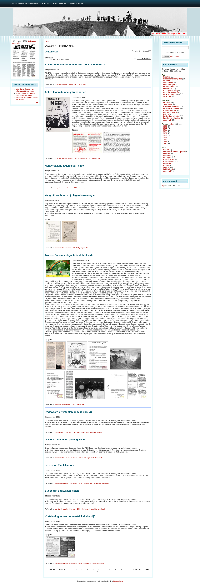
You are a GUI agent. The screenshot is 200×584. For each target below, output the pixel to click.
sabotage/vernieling (61, 483)
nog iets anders (60, 188)
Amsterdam (73, 483)
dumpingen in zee (84, 158)
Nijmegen (68, 432)
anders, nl (167, 96)
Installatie (166, 103)
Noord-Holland (168, 161)
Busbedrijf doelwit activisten (62, 490)
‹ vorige (62, 569)
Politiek (166, 114)
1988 (165, 142)
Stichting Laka (118, 581)
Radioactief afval (169, 110)
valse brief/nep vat (61, 85)
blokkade (58, 158)
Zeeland (68, 248)
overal (71, 85)
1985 (165, 136)
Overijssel (167, 163)
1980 (165, 126)
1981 (75, 85)
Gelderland (167, 156)
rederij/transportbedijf (98, 509)
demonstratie (59, 248)
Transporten (96, 158)
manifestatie (167, 89)
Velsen (70, 158)
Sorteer (133, 58)
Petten (64, 158)
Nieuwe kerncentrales (171, 106)
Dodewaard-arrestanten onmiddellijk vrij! (69, 412)
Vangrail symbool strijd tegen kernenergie (70, 195)
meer (36, 102)
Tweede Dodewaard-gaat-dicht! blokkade (69, 255)
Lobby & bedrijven (170, 112)
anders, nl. (167, 120)
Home (47, 41)
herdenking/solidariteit (171, 116)
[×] (163, 186)
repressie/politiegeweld (94, 432)
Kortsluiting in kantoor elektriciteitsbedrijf (70, 516)
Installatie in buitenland (171, 118)
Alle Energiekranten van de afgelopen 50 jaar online (26, 90)
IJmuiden (70, 188)
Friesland (166, 154)
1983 (165, 132)
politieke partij (87, 483)
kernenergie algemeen (171, 108)
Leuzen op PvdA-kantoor (59, 465)
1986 (165, 138)
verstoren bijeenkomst (171, 93)
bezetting (166, 77)
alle (171, 124)
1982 (165, 130)
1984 (165, 134)
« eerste (52, 569)
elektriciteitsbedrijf (98, 563)
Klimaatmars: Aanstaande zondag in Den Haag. (25, 94)
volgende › (137, 569)
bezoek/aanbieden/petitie (172, 79)
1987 (165, 140)
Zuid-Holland (168, 169)
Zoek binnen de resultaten (173, 52)
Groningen (68, 458)
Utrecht (166, 165)
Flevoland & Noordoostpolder (174, 152)
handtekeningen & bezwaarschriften (170, 86)
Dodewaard (82, 85)
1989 (165, 144)
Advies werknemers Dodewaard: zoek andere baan (75, 64)
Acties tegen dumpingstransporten (65, 92)
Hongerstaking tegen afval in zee (64, 165)
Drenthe (166, 150)
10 (121, 569)
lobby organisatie (82, 248)
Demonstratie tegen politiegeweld (65, 439)
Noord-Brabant (168, 159)
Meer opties (174, 56)
